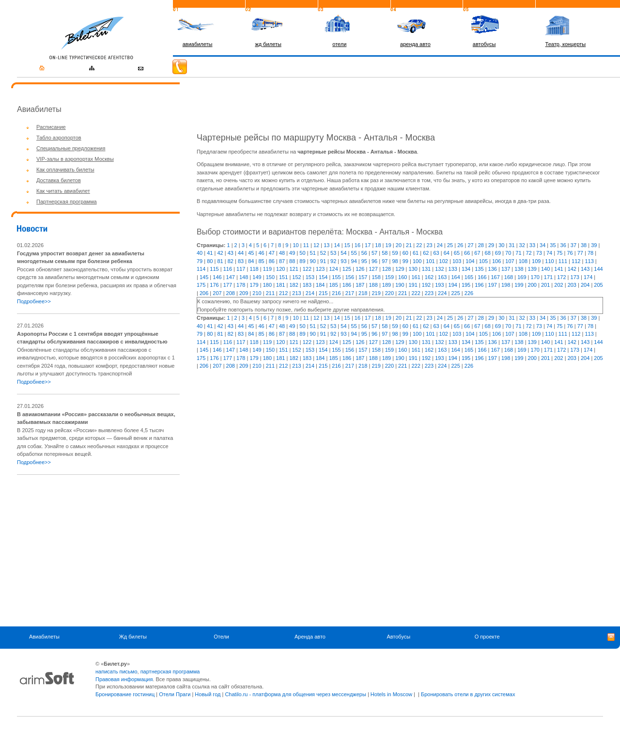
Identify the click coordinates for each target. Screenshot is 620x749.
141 (558, 269)
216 (336, 293)
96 (374, 261)
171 (548, 277)
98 (395, 261)
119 (267, 269)
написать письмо (116, 671)
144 (598, 269)
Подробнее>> (34, 301)
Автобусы (398, 637)
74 (549, 253)
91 (323, 261)
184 (320, 285)
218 (362, 293)
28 (481, 245)
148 (243, 277)
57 (374, 253)
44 (241, 253)
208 (230, 293)
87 (282, 261)
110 (549, 261)
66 (467, 253)
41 (210, 253)
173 (575, 277)
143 (585, 269)
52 (323, 253)
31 (511, 245)
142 (572, 269)
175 (201, 285)
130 (413, 269)
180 (267, 285)
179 (253, 285)
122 (307, 269)
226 (469, 293)
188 (373, 285)
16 (357, 245)
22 (419, 245)
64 (447, 253)
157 (362, 277)
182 (293, 285)
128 (386, 269)
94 (354, 261)
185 (333, 285)
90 (313, 261)
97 (385, 261)
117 (240, 269)
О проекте (487, 637)
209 (243, 293)
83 (241, 261)
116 (227, 269)
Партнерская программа (66, 201)
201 (545, 285)
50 (302, 253)
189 (386, 285)
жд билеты (268, 44)
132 (439, 269)
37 (573, 245)
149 (256, 277)
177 (227, 285)
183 (307, 285)
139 (532, 269)
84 (251, 261)
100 (417, 261)
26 (460, 245)
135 (479, 269)
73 (539, 253)
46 (261, 253)
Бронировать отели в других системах (468, 694)
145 (204, 277)
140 (545, 269)
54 (343, 253)
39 (594, 245)
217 (349, 293)
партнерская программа (170, 671)
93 (343, 261)
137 (505, 269)
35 (553, 245)
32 (522, 245)
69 (498, 253)
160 (402, 277)
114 (201, 269)
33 (532, 245)
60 (405, 253)
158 (376, 277)
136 (492, 269)
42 (220, 253)
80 (210, 261)
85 (261, 261)
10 (295, 245)
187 (360, 285)
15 (347, 245)
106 (496, 261)
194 (453, 285)
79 (199, 261)
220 (389, 293)
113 (589, 261)
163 (442, 277)
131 (426, 269)
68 (488, 253)
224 (442, 293)
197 (492, 285)
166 (482, 277)
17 (368, 245)
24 (440, 245)
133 (453, 269)
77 (580, 253)
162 (429, 277)
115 (214, 269)
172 (561, 277)
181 (280, 285)
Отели (221, 637)
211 (270, 293)
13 (326, 245)
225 (455, 293)
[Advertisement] (98, 550)
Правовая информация (124, 679)
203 (572, 285)
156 (349, 277)
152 (296, 277)
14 (337, 245)
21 (409, 245)
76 (570, 253)
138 (518, 269)
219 (376, 293)
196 (479, 285)
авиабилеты (198, 44)
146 (217, 277)
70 (508, 253)
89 (302, 261)
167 (495, 277)
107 (509, 261)
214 (310, 293)
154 (323, 277)
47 (272, 253)
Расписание (51, 127)
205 (598, 285)
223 (429, 293)
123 (320, 269)
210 (256, 293)
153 (310, 277)
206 (204, 293)
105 (483, 261)
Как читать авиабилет (63, 191)
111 (562, 261)
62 (426, 253)
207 (217, 293)
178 (240, 285)
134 (466, 269)
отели (339, 44)
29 (491, 245)
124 (333, 269)
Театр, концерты (565, 44)
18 (378, 245)
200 (532, 285)
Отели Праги (174, 694)
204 (585, 285)
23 (429, 245)
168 (508, 277)
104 (469, 261)
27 (470, 245)
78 (590, 253)
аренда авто (415, 44)
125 (346, 269)
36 (563, 245)
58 (385, 253)
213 (296, 293)
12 (316, 245)
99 (405, 261)
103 (456, 261)
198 (505, 285)
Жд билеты (133, 637)
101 (430, 261)
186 (346, 285)
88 (292, 261)
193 (439, 285)
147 (230, 277)
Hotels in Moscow (391, 694)
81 (220, 261)
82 (230, 261)
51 (313, 253)
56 (364, 253)
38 (584, 245)
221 (402, 293)
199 (518, 285)
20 (399, 245)
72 (529, 253)
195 (466, 285)
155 (336, 277)
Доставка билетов (58, 180)
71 (518, 253)
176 (214, 285)
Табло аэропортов (58, 137)
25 (450, 245)
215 (323, 293)
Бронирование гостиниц (125, 694)
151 (283, 277)
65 (457, 253)
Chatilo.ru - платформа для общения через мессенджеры (295, 694)
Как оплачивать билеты (65, 169)
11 (306, 245)
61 (415, 253)
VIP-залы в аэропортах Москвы (75, 159)
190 (399, 285)
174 (588, 277)
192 (426, 285)
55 (354, 253)
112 (576, 261)
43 (230, 253)
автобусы (484, 44)
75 (559, 253)
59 (395, 253)
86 (272, 261)
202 (558, 285)
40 (199, 253)
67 (477, 253)
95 (364, 261)
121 (293, 269)
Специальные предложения (70, 148)
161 (415, 277)
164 (455, 277)
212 (283, 293)
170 (535, 277)
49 (292, 253)
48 (282, 253)
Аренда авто (310, 637)
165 (469, 277)
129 (399, 269)
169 (521, 277)
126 (360, 269)
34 (542, 245)
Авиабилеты (44, 637)
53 (333, 253)
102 (443, 261)
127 (373, 269)
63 (436, 253)
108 (523, 261)
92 (333, 261)
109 (536, 261)
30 (501, 245)
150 (270, 277)
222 (415, 293)
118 (253, 269)
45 (251, 253)
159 (389, 277)
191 (413, 285)
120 (280, 269)
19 (388, 245)
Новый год (207, 694)
